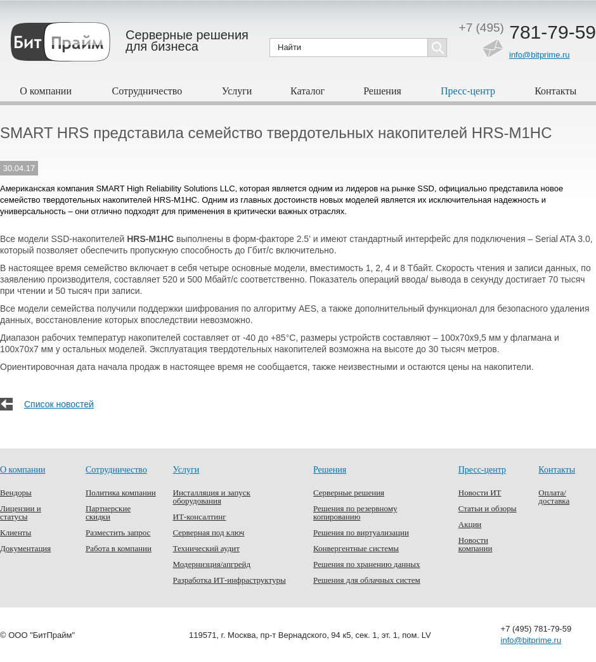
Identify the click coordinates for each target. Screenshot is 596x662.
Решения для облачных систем (366, 580)
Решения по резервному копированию (355, 512)
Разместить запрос (118, 532)
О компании (46, 91)
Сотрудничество (147, 91)
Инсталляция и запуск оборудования (211, 497)
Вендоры (16, 492)
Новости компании (475, 544)
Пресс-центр (468, 91)
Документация (25, 548)
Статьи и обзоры (487, 508)
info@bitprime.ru (539, 55)
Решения (382, 91)
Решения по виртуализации (361, 532)
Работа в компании (119, 548)
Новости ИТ (480, 492)
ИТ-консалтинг (199, 516)
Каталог (307, 91)
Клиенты (15, 532)
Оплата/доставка (553, 497)
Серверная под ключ (209, 532)
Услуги (237, 91)
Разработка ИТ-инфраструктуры (229, 580)
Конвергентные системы (356, 548)
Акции (470, 524)
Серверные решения (348, 492)
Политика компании (121, 492)
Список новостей (59, 404)
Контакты (555, 91)
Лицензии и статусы (20, 512)
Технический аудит (206, 548)
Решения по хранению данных (366, 564)
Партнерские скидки (108, 512)
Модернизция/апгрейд (212, 564)
